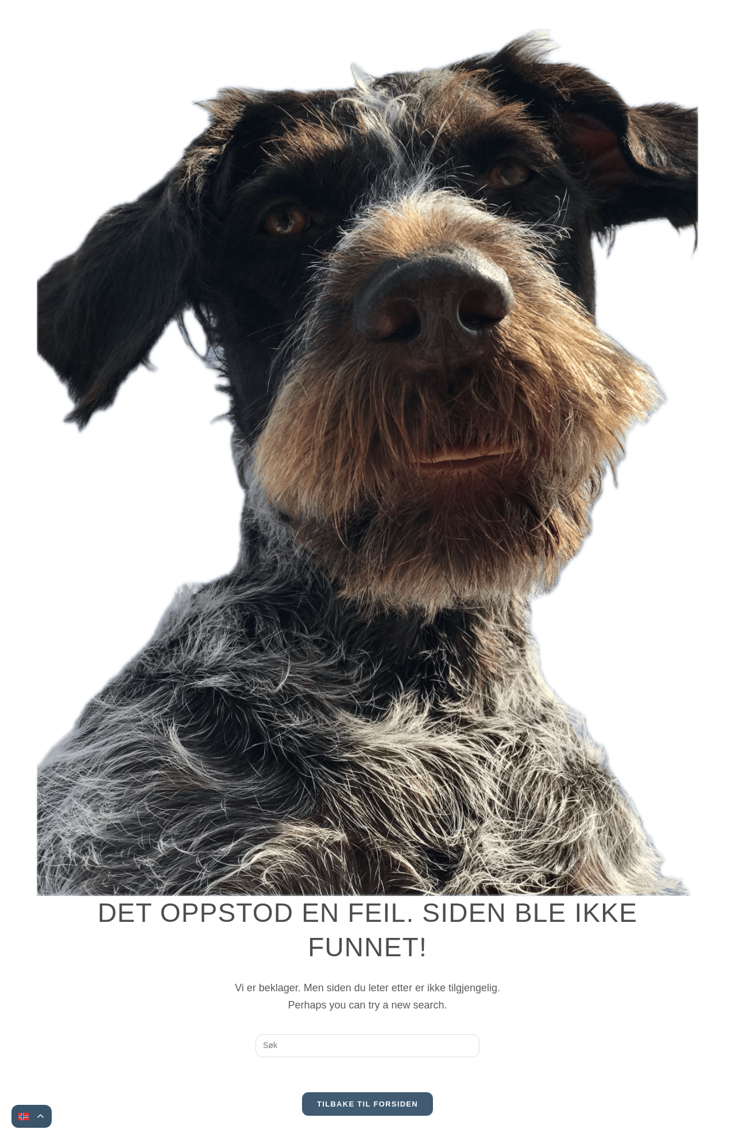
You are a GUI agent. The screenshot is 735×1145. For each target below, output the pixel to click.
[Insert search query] (367, 1045)
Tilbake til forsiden (367, 1104)
